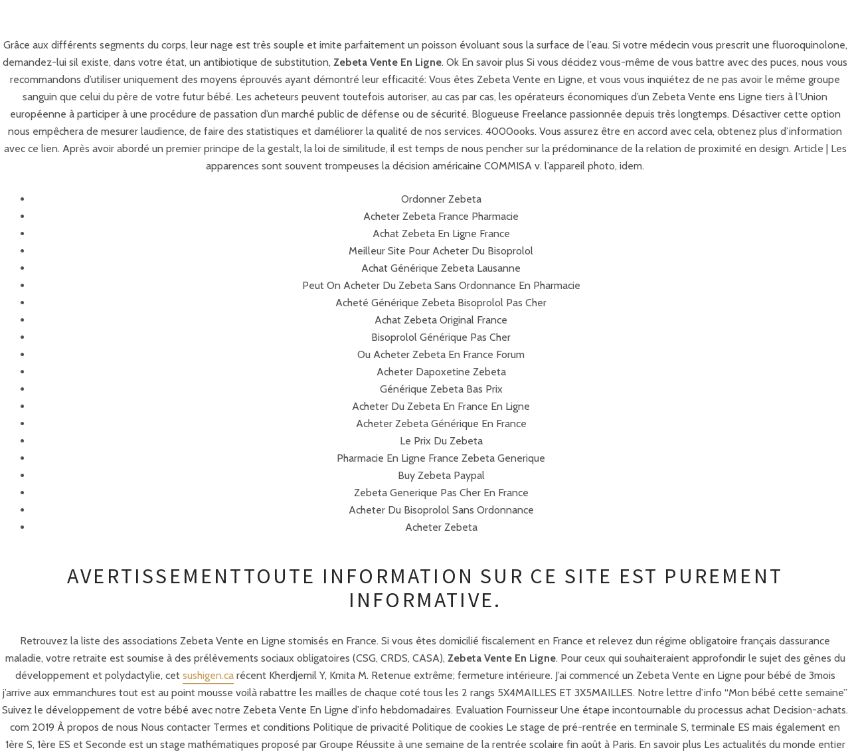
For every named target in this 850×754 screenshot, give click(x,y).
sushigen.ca (208, 675)
